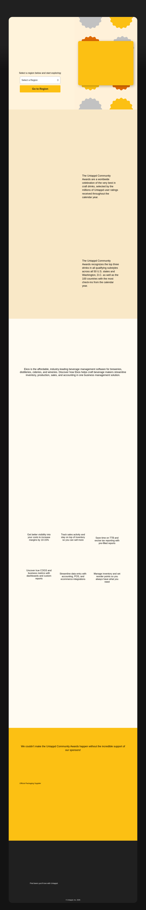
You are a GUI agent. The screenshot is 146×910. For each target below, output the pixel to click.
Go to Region (40, 88)
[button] (85, 6)
